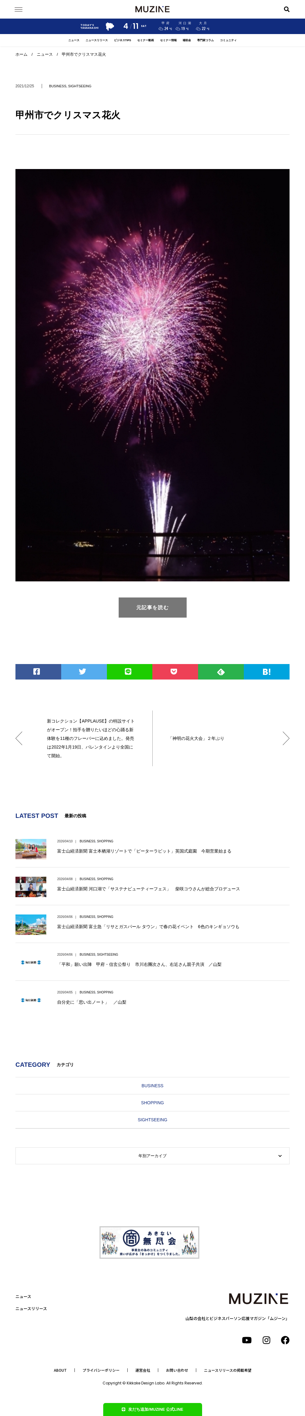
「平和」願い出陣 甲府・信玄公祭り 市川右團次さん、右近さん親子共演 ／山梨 (139, 964)
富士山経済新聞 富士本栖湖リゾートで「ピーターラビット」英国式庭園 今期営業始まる (144, 851)
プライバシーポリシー (101, 1370)
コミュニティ (228, 40)
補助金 (187, 40)
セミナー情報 (168, 40)
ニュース (73, 40)
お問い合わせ (177, 1370)
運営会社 (142, 1370)
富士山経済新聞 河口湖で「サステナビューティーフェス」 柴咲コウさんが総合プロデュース (148, 888)
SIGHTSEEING (79, 86)
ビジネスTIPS (122, 40)
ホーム (21, 54)
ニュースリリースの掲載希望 (228, 1370)
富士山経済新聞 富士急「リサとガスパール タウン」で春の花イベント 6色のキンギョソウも (148, 926)
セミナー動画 (145, 40)
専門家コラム (205, 40)
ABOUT (60, 1370)
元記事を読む (152, 607)
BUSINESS (57, 86)
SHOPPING (105, 841)
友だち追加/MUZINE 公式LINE (152, 1409)
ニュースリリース (97, 40)
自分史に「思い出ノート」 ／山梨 (91, 1002)
